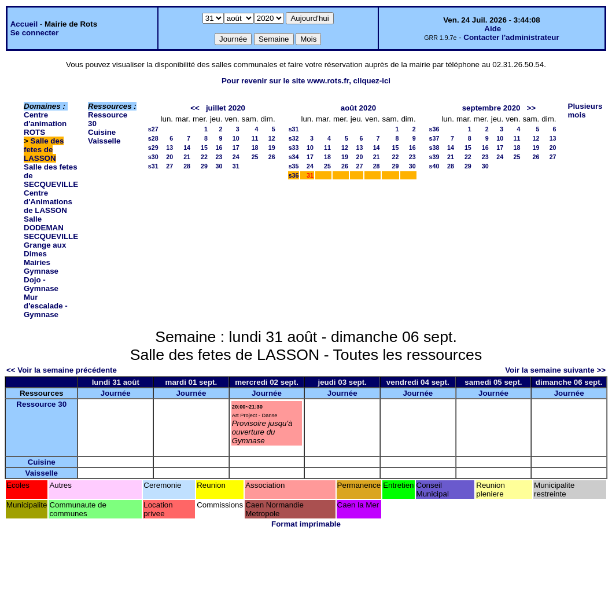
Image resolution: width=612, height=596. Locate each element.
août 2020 (359, 108)
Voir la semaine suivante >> (555, 370)
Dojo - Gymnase (41, 284)
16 (219, 147)
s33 (294, 147)
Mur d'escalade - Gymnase (46, 306)
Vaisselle (104, 141)
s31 (153, 166)
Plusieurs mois (585, 110)
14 (186, 147)
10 (236, 138)
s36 (294, 175)
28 (186, 166)
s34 (294, 156)
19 (271, 147)
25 (255, 156)
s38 (434, 147)
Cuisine (102, 132)
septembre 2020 (491, 108)
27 (169, 166)
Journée (116, 393)
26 (271, 156)
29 (204, 166)
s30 (153, 156)
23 (219, 156)
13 (169, 147)
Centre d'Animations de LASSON (48, 202)
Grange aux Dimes (45, 249)
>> (531, 108)
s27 (153, 129)
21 (186, 156)
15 (204, 147)
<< (195, 108)
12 (271, 138)
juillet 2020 (225, 108)
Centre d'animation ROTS (45, 124)
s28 (153, 138)
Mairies (37, 262)
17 (236, 147)
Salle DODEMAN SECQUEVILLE (51, 228)
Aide (492, 28)
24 (236, 156)
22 (204, 156)
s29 (153, 147)
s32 (294, 138)
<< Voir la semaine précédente (61, 370)
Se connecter (34, 32)
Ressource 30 (41, 404)
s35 (294, 166)
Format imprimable (306, 524)
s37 (434, 138)
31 (236, 166)
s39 (434, 156)
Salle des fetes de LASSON (44, 150)
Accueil (24, 24)
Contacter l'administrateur (511, 37)
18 (255, 147)
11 (255, 138)
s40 (434, 166)
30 (219, 166)
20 (169, 156)
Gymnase (41, 271)
